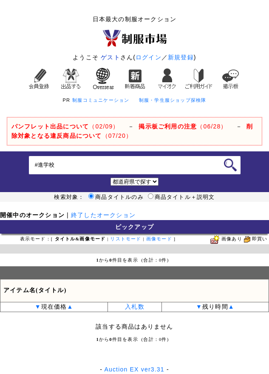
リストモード (125, 239)
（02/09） (65, 126)
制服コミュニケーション (100, 100)
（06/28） (183, 126)
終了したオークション (103, 215)
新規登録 (181, 57)
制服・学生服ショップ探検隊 (173, 100)
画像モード (159, 239)
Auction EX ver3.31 (134, 369)
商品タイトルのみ (116, 197)
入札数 (134, 307)
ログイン (148, 57)
